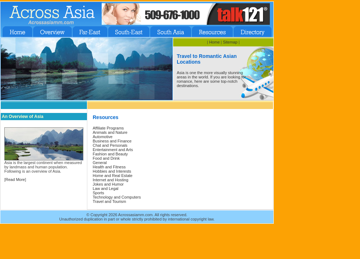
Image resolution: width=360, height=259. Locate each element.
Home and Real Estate (113, 175)
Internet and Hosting (110, 180)
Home (214, 42)
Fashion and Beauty (110, 154)
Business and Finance (112, 141)
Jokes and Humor (108, 184)
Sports (98, 193)
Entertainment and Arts (113, 149)
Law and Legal (106, 188)
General (100, 162)
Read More (15, 179)
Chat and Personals (110, 145)
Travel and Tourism (109, 201)
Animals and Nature (110, 132)
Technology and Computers (117, 197)
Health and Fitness (109, 167)
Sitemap (230, 42)
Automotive (102, 137)
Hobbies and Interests (112, 171)
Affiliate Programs (108, 128)
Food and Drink (106, 158)
